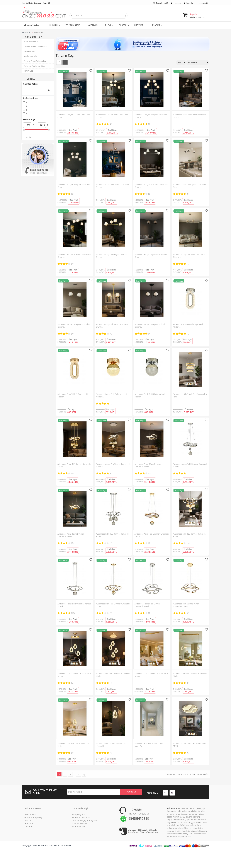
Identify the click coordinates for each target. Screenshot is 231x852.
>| (84, 774)
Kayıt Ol (46, 3)
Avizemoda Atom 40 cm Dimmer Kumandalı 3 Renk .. (148, 465)
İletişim (28, 820)
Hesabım (176, 3)
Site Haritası (78, 826)
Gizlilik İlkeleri (79, 823)
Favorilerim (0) (160, 3)
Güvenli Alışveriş (33, 817)
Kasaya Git (202, 3)
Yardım (28, 826)
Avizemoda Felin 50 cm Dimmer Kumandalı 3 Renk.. (147, 605)
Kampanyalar (79, 814)
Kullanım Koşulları (81, 817)
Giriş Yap (37, 3)
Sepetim (188, 3)
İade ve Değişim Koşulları (85, 820)
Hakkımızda (30, 814)
